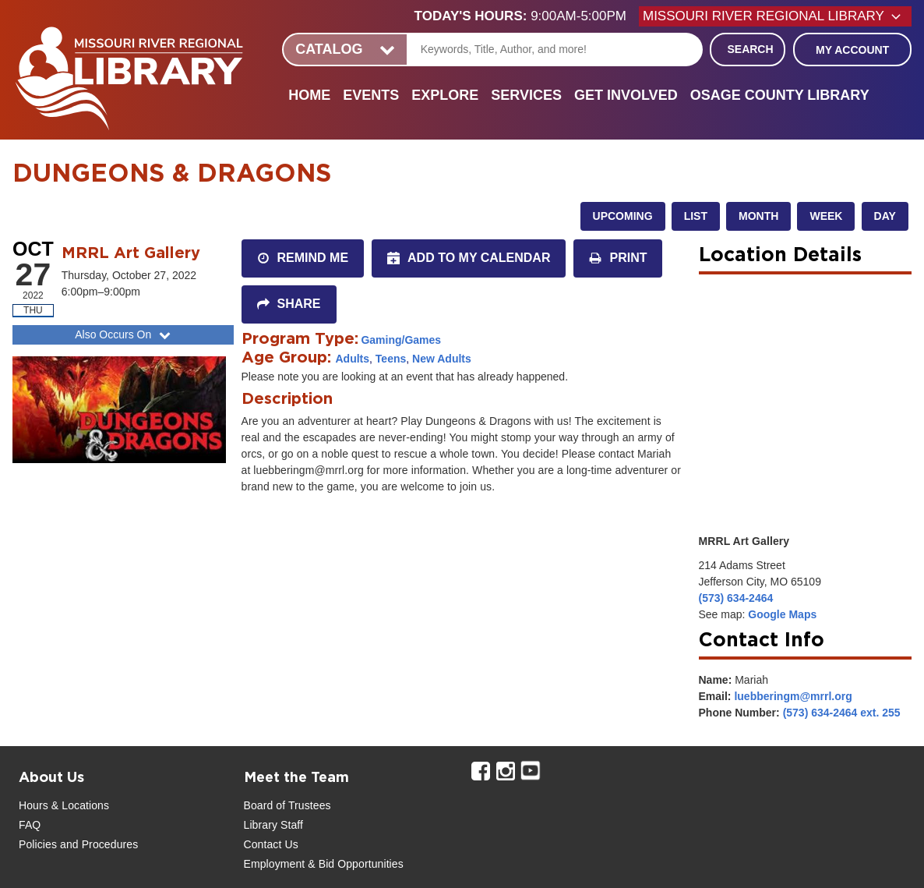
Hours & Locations (64, 805)
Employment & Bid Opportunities (324, 864)
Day (885, 216)
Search (750, 49)
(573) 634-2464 (736, 598)
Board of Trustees (287, 805)
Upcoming (623, 216)
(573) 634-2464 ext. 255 (842, 712)
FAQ (30, 825)
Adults (353, 358)
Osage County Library (779, 95)
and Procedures (97, 844)
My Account (852, 50)
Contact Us (271, 844)
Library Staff (274, 825)
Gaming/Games (401, 340)
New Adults (441, 358)
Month (758, 216)
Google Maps (782, 614)
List (695, 216)
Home (309, 95)
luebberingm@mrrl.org (793, 696)
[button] (526, 16)
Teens (391, 358)
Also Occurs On (124, 334)
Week (825, 216)
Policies (38, 844)
